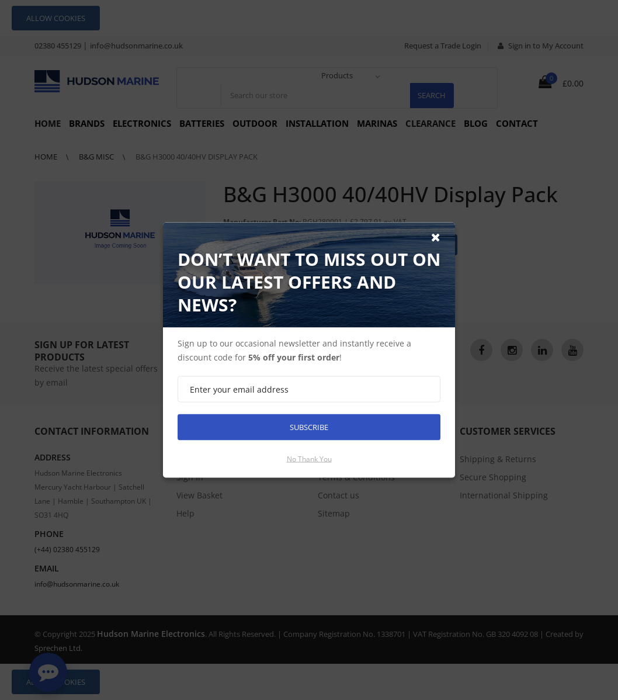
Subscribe (309, 427)
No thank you (309, 459)
